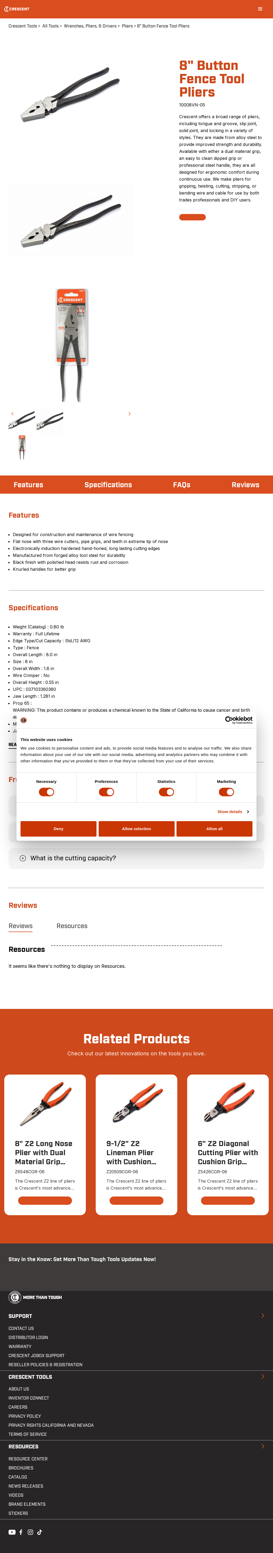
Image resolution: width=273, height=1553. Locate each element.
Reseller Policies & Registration (45, 1365)
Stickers (18, 1513)
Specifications (109, 485)
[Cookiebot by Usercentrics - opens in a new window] (229, 720)
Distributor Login (28, 1338)
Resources (72, 926)
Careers (18, 1407)
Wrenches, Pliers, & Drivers (90, 26)
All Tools (50, 26)
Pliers (127, 26)
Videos (16, 1495)
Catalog (18, 1477)
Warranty (20, 1347)
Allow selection (136, 828)
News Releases (26, 1486)
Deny (58, 828)
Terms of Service (28, 1435)
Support (20, 1316)
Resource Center (28, 1459)
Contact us (21, 1328)
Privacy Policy (25, 1417)
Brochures (21, 1468)
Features (29, 485)
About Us (19, 1389)
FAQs (182, 485)
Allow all (214, 828)
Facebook (20, 1532)
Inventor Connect (29, 1398)
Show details (230, 811)
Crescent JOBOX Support (37, 1356)
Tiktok (39, 1532)
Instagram (30, 1532)
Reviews (245, 485)
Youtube (11, 1532)
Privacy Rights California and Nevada (51, 1426)
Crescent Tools (23, 26)
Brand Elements (27, 1504)
